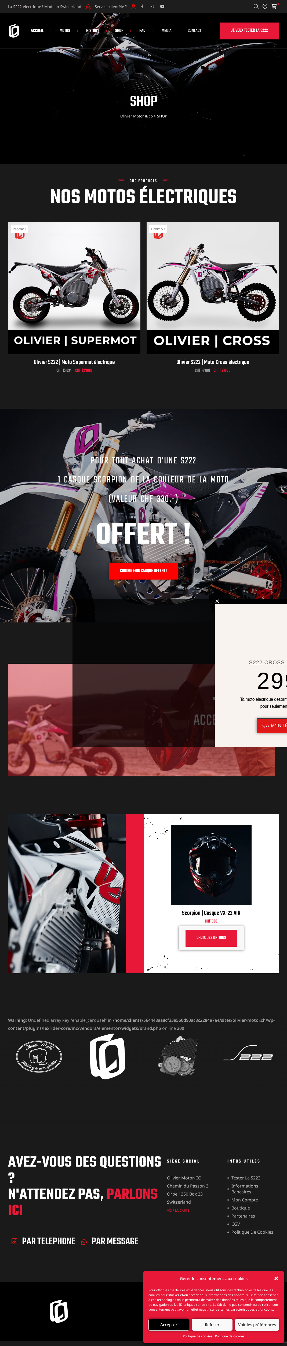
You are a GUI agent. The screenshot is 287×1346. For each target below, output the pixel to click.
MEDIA (167, 30)
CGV (235, 1224)
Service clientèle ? (111, 6)
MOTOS (65, 30)
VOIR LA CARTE (178, 1210)
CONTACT (194, 30)
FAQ (142, 30)
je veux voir (242, 738)
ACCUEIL (37, 30)
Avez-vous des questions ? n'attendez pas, (84, 1187)
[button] (276, 1278)
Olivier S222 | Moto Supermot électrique (74, 362)
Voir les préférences (257, 1324)
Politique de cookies (197, 1336)
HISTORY (92, 30)
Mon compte (244, 1200)
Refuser (212, 1324)
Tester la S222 (245, 1178)
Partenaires (243, 1216)
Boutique (240, 1208)
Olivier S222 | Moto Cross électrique (212, 362)
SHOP (119, 30)
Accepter (168, 1324)
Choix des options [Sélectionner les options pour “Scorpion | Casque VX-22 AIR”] (211, 937)
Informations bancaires (244, 1189)
